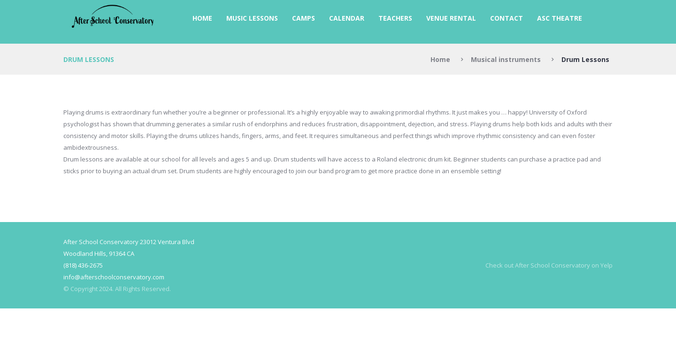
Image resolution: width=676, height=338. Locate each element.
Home (202, 18)
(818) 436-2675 (83, 265)
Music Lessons (252, 18)
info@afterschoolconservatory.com (113, 277)
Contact (506, 18)
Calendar (346, 18)
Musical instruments (506, 59)
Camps (303, 18)
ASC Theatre (559, 18)
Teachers (395, 18)
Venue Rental (451, 18)
